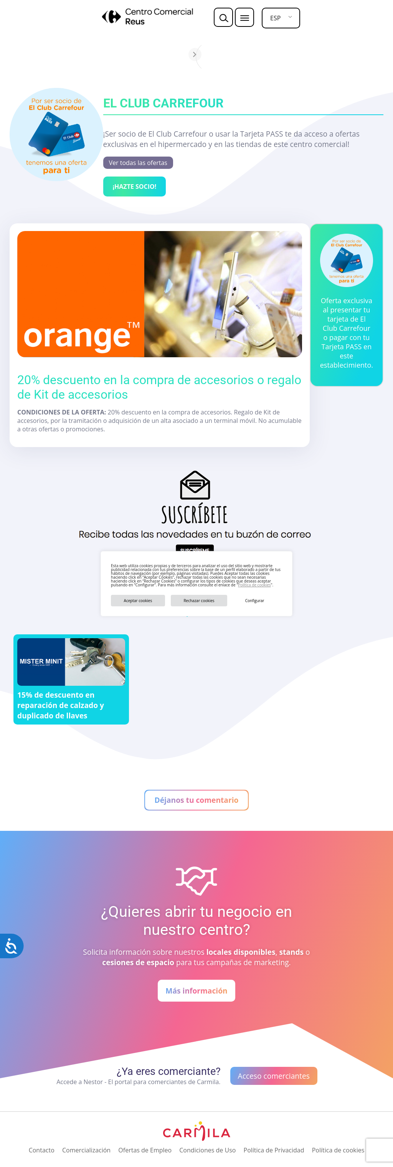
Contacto (41, 1150)
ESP (275, 18)
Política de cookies (254, 585)
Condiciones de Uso (207, 1150)
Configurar (254, 600)
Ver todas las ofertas (138, 162)
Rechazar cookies (198, 600)
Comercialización (86, 1150)
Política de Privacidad (274, 1150)
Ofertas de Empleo (145, 1150)
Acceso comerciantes (274, 1076)
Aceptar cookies (138, 600)
